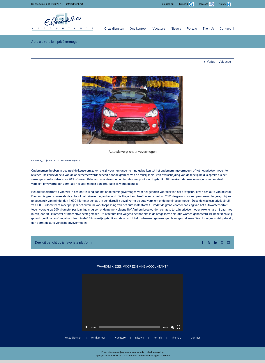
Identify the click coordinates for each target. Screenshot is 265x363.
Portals (157, 337)
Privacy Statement (110, 352)
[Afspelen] (87, 327)
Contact (195, 337)
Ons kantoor (98, 337)
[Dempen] (172, 327)
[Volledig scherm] (178, 327)
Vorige (211, 61)
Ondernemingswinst (71, 160)
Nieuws (139, 337)
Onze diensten (73, 337)
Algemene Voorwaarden (133, 352)
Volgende (225, 61)
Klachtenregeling (155, 352)
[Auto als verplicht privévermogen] (132, 109)
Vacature (120, 337)
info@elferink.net (74, 4)
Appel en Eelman (162, 355)
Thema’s (176, 337)
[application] (132, 302)
